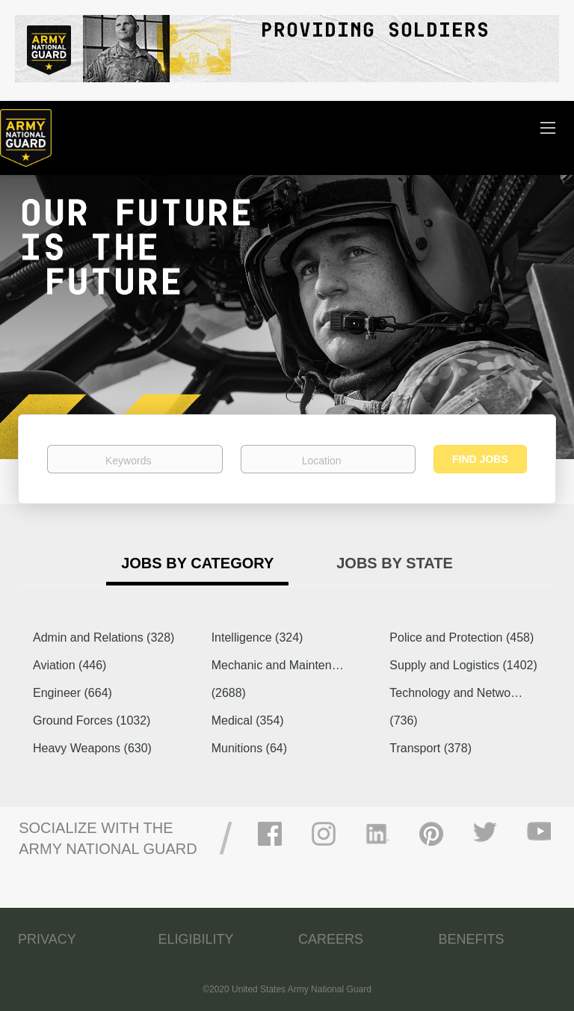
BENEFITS (471, 939)
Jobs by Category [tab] (197, 563)
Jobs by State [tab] (394, 563)
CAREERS (330, 939)
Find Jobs (480, 459)
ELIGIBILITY (196, 939)
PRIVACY (47, 939)
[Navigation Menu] (547, 127)
